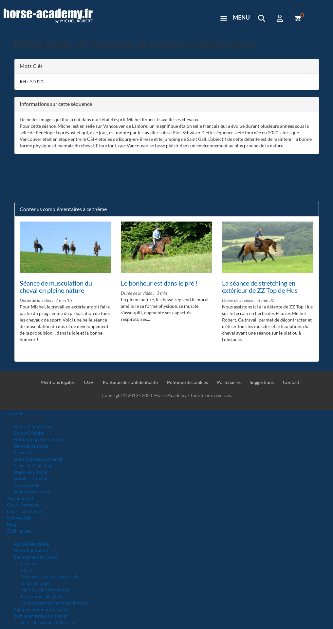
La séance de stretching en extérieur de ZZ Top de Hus (260, 286)
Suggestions (262, 382)
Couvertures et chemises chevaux (54, 602)
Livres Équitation (31, 550)
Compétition (27, 485)
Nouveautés (19, 518)
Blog (11, 524)
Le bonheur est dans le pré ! (159, 283)
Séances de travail (32, 446)
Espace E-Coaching (33, 465)
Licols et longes (36, 583)
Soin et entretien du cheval (40, 616)
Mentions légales (58, 382)
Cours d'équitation (32, 426)
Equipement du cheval (36, 557)
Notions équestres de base (40, 439)
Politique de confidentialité (130, 382)
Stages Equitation (31, 472)
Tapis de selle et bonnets (45, 589)
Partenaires (229, 382)
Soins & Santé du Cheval (38, 459)
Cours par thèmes (25, 511)
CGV (89, 382)
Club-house (18, 531)
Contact (291, 382)
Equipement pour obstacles (41, 609)
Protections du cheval (43, 596)
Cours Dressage (23, 504)
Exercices (23, 452)
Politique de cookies (187, 382)
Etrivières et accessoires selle (50, 576)
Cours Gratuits (29, 433)
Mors (26, 570)
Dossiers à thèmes (32, 478)
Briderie (29, 563)
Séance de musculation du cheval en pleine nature (56, 286)
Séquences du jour (32, 491)
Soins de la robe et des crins (48, 622)
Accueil (14, 413)
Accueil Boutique (31, 544)
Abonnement (20, 498)
